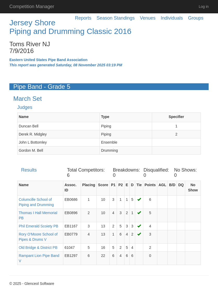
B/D (172, 185)
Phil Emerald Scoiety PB (38, 226)
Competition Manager (31, 6)
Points (150, 185)
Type (105, 117)
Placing (88, 185)
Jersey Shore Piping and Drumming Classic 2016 (70, 27)
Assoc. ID (71, 187)
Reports (83, 18)
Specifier (176, 117)
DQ (181, 185)
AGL (162, 185)
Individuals (172, 18)
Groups (195, 18)
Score (103, 185)
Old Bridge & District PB (38, 247)
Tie (139, 185)
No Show (193, 187)
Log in (204, 6)
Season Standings (116, 18)
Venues (147, 18)
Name (24, 117)
